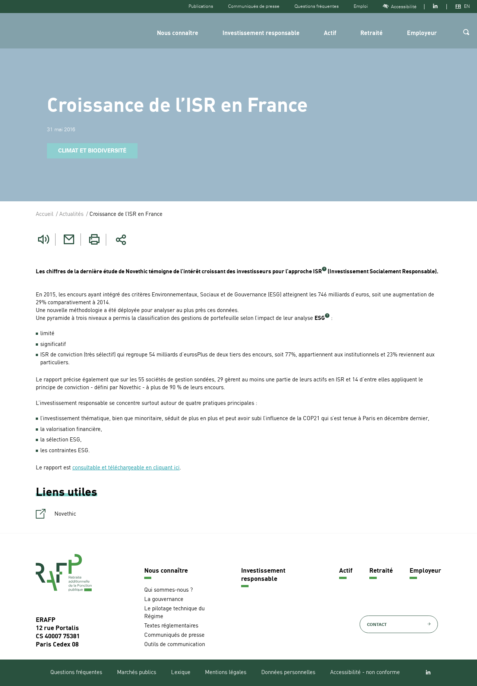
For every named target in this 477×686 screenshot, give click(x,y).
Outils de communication (174, 644)
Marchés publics (136, 673)
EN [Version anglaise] (467, 6)
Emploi (361, 6)
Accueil (44, 214)
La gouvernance (163, 599)
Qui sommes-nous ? (168, 590)
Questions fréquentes (316, 6)
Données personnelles (288, 673)
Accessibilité (400, 6)
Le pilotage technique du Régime (174, 612)
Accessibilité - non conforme (365, 673)
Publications (201, 6)
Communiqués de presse (253, 6)
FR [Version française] (458, 6)
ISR (317, 272)
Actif (330, 34)
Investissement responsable (261, 34)
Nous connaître (177, 34)
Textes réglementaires (171, 626)
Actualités (71, 214)
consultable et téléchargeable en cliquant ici (126, 468)
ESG (320, 318)
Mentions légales (225, 673)
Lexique (180, 673)
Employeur (422, 34)
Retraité (371, 34)
